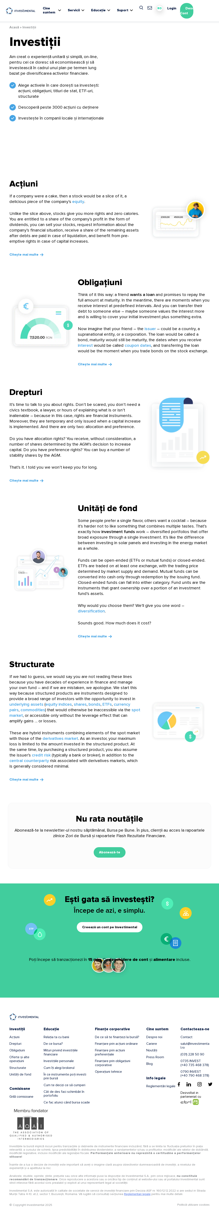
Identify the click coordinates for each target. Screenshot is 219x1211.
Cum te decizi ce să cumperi (64, 1085)
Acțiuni (23, 184)
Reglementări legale (160, 1086)
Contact (186, 1037)
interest (85, 345)
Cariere (151, 1044)
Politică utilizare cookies (193, 1205)
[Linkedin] (188, 1084)
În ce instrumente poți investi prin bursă (65, 1076)
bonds (95, 704)
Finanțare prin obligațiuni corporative (112, 1063)
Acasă (14, 27)
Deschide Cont (190, 10)
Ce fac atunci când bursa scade (67, 1102)
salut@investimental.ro (195, 1046)
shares (80, 704)
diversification (91, 611)
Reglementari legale (137, 1194)
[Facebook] (179, 1084)
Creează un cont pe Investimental (109, 927)
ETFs (107, 704)
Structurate (32, 664)
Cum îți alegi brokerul (59, 1068)
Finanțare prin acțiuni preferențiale (110, 1052)
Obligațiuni (100, 282)
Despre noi (154, 1037)
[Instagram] (199, 1084)
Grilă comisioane (21, 1096)
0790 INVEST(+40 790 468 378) (195, 1074)
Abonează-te (109, 852)
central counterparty (29, 760)
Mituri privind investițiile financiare (61, 1052)
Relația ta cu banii (56, 1037)
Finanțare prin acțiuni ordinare (116, 1044)
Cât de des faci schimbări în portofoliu (64, 1094)
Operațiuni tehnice (108, 1072)
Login (171, 8)
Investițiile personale (59, 1061)
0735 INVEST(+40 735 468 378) (195, 1063)
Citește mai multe (23, 254)
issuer (150, 328)
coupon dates (138, 345)
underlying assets (26, 704)
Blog (149, 1064)
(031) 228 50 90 (192, 1054)
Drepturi (25, 392)
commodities (33, 710)
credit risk (41, 755)
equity (78, 201)
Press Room (155, 1057)
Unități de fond (108, 508)
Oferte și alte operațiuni (19, 1059)
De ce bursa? (53, 1044)
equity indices (59, 704)
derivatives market (60, 738)
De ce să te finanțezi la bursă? (117, 1037)
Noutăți (151, 1050)
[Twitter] (210, 1084)
